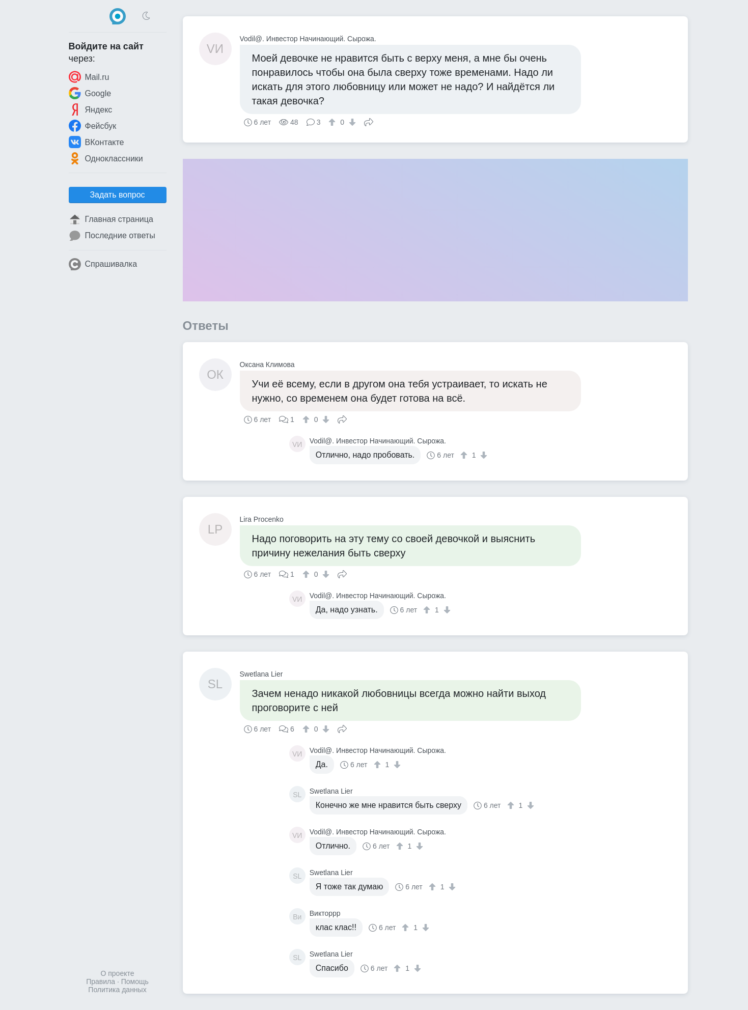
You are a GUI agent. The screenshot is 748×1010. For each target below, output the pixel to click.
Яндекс (91, 109)
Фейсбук (93, 126)
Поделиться (368, 121)
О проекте (117, 973)
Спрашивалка (103, 264)
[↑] (333, 122)
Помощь (135, 981)
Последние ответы (112, 236)
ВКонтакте (96, 142)
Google (90, 93)
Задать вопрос (117, 194)
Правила (100, 981)
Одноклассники (106, 158)
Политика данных (117, 990)
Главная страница (111, 219)
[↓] (351, 122)
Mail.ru (89, 77)
